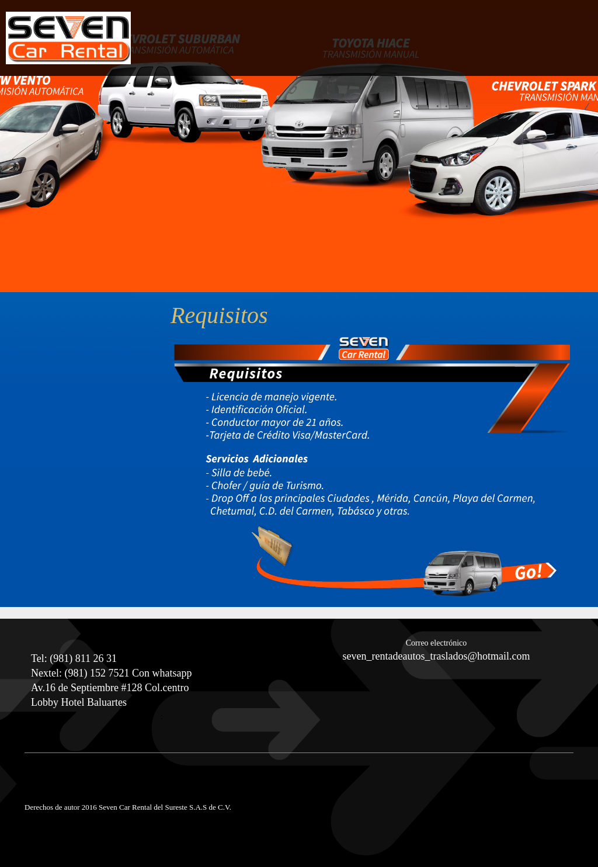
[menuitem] (534, 49)
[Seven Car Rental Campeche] (68, 38)
